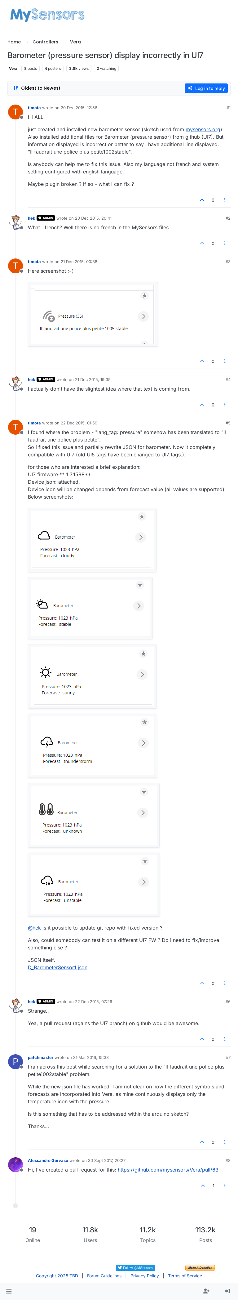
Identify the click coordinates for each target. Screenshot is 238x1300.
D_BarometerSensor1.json (57, 967)
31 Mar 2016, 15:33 (91, 1057)
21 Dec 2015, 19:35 (93, 379)
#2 (228, 218)
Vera (13, 68)
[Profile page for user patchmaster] (15, 1061)
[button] (8, 1291)
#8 (228, 1160)
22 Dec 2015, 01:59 (79, 422)
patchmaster (40, 1057)
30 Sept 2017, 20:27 (107, 1160)
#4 (228, 379)
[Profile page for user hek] (15, 222)
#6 (228, 1001)
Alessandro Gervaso (48, 1160)
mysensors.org (203, 129)
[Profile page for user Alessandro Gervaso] (15, 1164)
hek (31, 218)
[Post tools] (225, 200)
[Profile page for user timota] (15, 112)
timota (34, 107)
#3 (228, 261)
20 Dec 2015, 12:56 (79, 107)
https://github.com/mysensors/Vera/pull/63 (168, 1170)
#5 (228, 422)
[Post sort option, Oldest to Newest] (36, 88)
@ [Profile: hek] (34, 928)
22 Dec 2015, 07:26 (93, 1001)
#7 (228, 1057)
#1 (229, 107)
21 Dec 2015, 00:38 (79, 261)
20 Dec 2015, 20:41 (93, 218)
